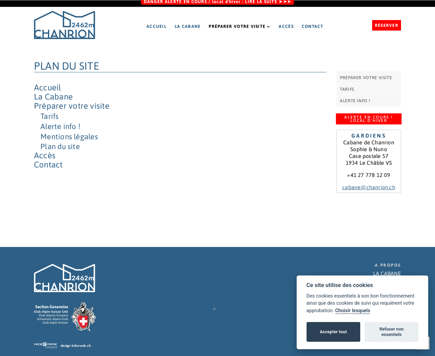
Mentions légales (69, 136)
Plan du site (60, 146)
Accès (286, 26)
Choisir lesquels (352, 311)
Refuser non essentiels (391, 331)
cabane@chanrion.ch (368, 187)
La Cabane (188, 26)
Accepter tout (333, 331)
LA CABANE (387, 273)
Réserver (386, 25)
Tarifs (49, 116)
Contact (313, 26)
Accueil (156, 26)
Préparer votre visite (240, 26)
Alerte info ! (60, 126)
